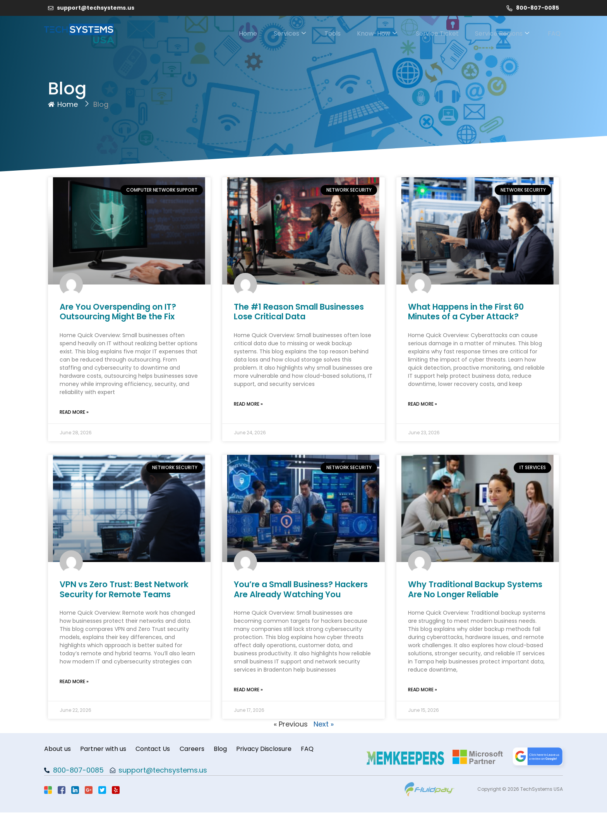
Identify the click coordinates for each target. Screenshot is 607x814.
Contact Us (157, 749)
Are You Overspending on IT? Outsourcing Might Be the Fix (118, 311)
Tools (323, 33)
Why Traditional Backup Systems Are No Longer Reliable (475, 589)
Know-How (370, 33)
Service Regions (501, 33)
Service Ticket (433, 33)
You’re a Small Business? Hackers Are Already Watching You (301, 589)
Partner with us (105, 749)
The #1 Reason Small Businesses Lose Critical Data (299, 311)
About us (57, 749)
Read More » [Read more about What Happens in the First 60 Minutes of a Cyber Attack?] (422, 404)
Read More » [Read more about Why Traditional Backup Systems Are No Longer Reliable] (422, 689)
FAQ (556, 33)
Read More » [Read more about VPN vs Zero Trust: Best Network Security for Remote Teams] (74, 681)
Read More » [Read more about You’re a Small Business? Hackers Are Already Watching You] (248, 689)
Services (277, 33)
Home (232, 33)
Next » (324, 724)
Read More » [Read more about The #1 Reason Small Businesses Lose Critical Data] (248, 404)
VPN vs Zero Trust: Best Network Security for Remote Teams (124, 589)
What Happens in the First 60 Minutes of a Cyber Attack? (466, 311)
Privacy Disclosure (275, 749)
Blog (229, 749)
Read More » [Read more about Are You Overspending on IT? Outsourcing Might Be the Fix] (74, 412)
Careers (198, 749)
